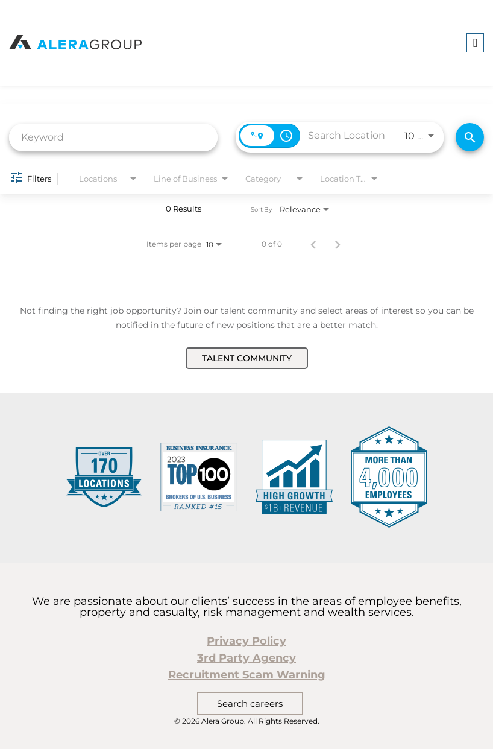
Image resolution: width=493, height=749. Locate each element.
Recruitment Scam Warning (246, 674)
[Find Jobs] (470, 137)
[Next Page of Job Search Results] (337, 244)
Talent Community (247, 358)
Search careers (250, 703)
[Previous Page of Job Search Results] (313, 244)
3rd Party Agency (246, 658)
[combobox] (113, 137)
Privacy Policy (246, 641)
